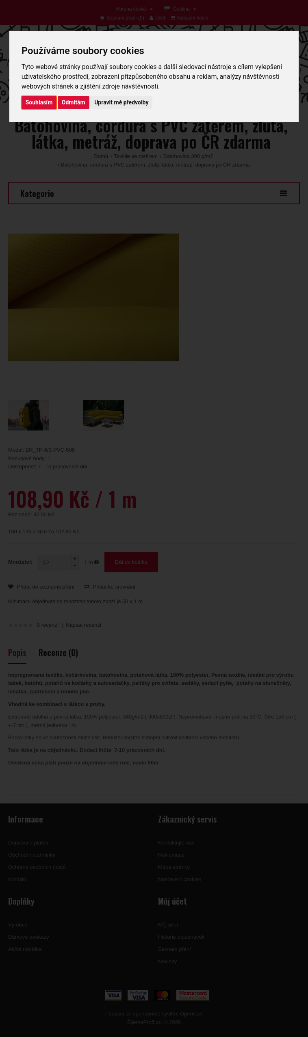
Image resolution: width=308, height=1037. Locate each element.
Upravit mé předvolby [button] (121, 102)
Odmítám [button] (73, 102)
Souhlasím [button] (39, 102)
